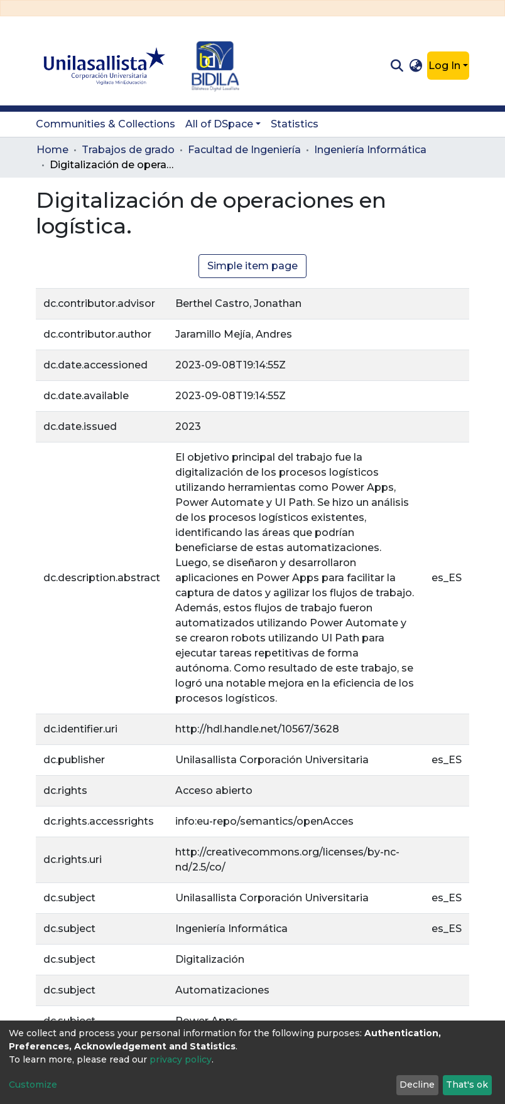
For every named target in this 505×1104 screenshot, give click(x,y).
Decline (417, 1084)
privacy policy (180, 1059)
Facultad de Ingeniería (244, 150)
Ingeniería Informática (370, 150)
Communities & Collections (105, 124)
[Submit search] (397, 65)
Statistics (294, 124)
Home (52, 150)
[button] (416, 65)
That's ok (467, 1084)
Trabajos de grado (128, 150)
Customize (33, 1084)
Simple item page (252, 266)
